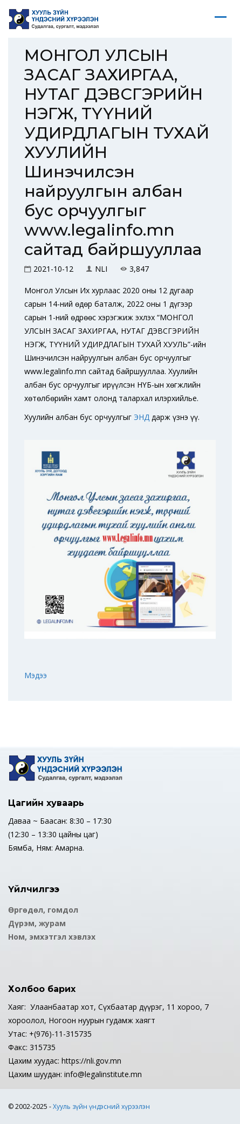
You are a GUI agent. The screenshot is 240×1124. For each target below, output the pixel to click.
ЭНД (141, 417)
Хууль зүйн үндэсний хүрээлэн (101, 1106)
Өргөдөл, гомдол (43, 910)
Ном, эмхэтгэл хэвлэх (51, 937)
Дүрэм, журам (37, 923)
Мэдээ (35, 675)
